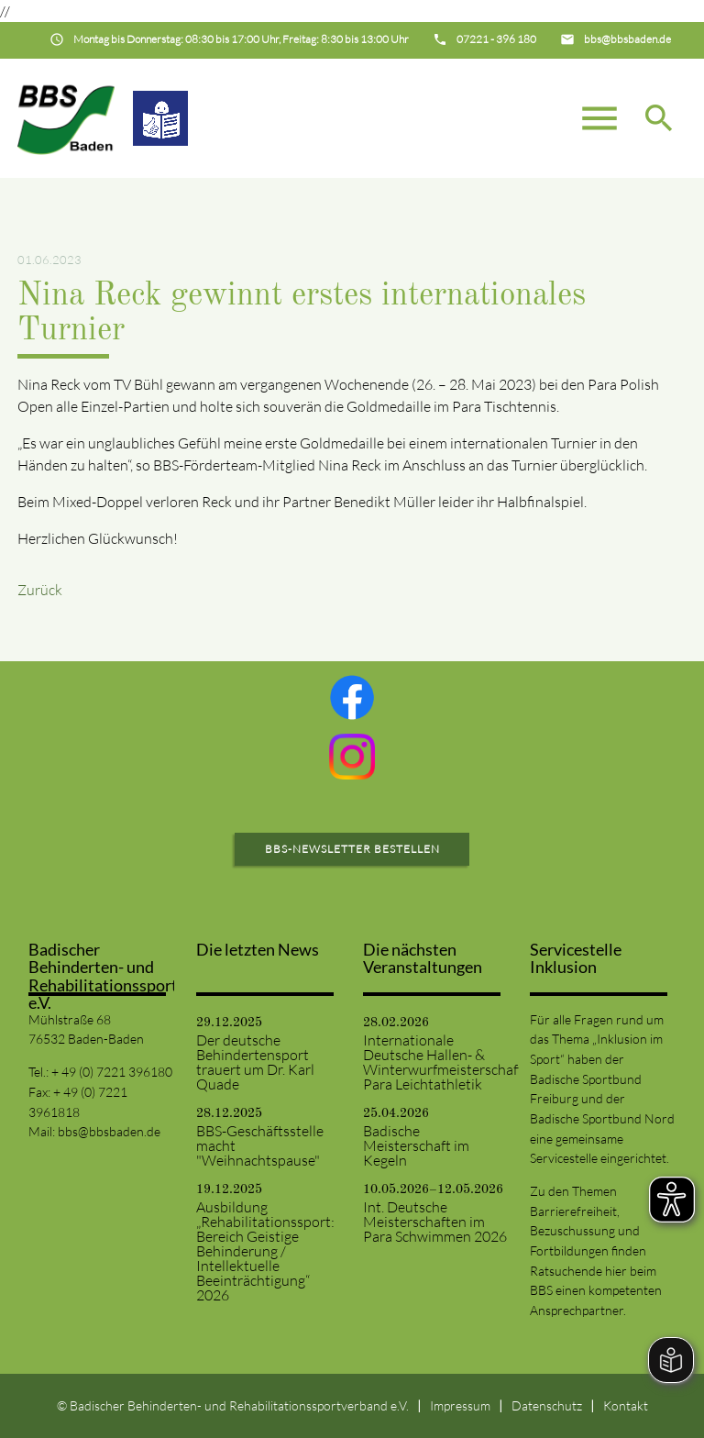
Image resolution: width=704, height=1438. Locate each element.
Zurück (39, 590)
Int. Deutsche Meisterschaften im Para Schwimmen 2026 (435, 1222)
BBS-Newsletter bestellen (352, 849)
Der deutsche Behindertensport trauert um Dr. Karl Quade (255, 1062)
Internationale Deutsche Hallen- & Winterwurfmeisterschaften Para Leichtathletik (435, 1062)
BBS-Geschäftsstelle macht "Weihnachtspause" (260, 1145)
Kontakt (625, 1405)
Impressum (460, 1405)
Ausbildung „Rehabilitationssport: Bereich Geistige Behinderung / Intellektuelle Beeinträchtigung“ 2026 (265, 1251)
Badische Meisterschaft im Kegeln (416, 1145)
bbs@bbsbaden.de (109, 1131)
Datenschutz (547, 1405)
